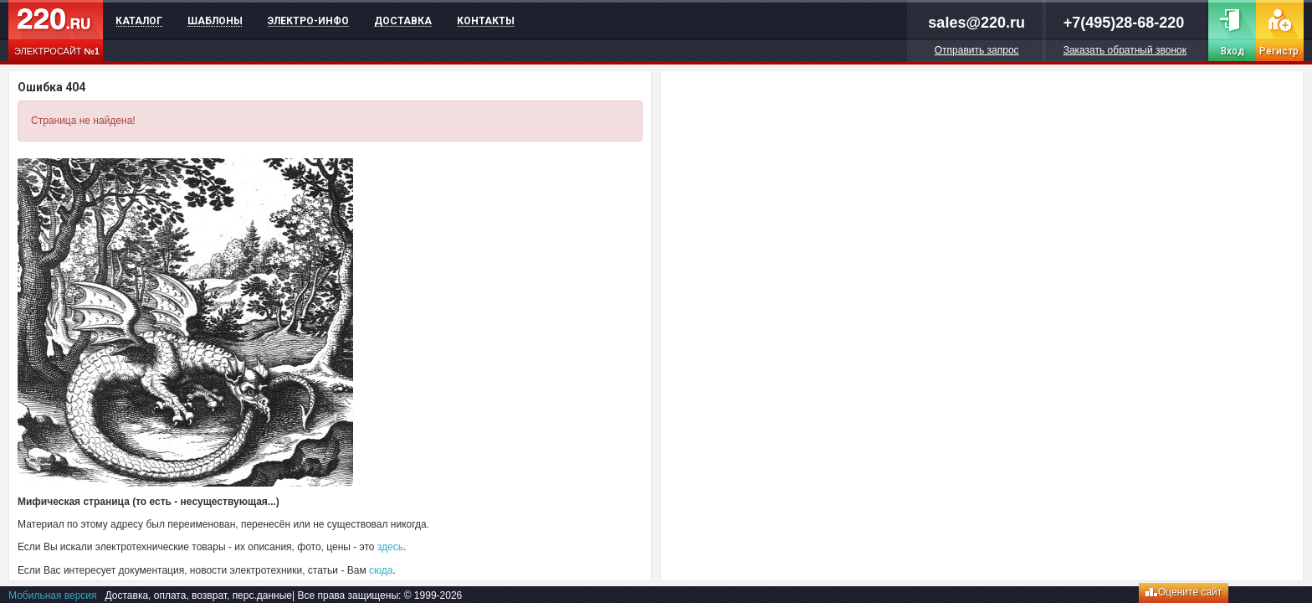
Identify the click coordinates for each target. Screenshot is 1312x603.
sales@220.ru (976, 22)
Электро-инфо (308, 21)
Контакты (486, 21)
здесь (390, 547)
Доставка (403, 21)
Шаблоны (215, 21)
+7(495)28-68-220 (1124, 22)
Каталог (138, 21)
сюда (380, 570)
